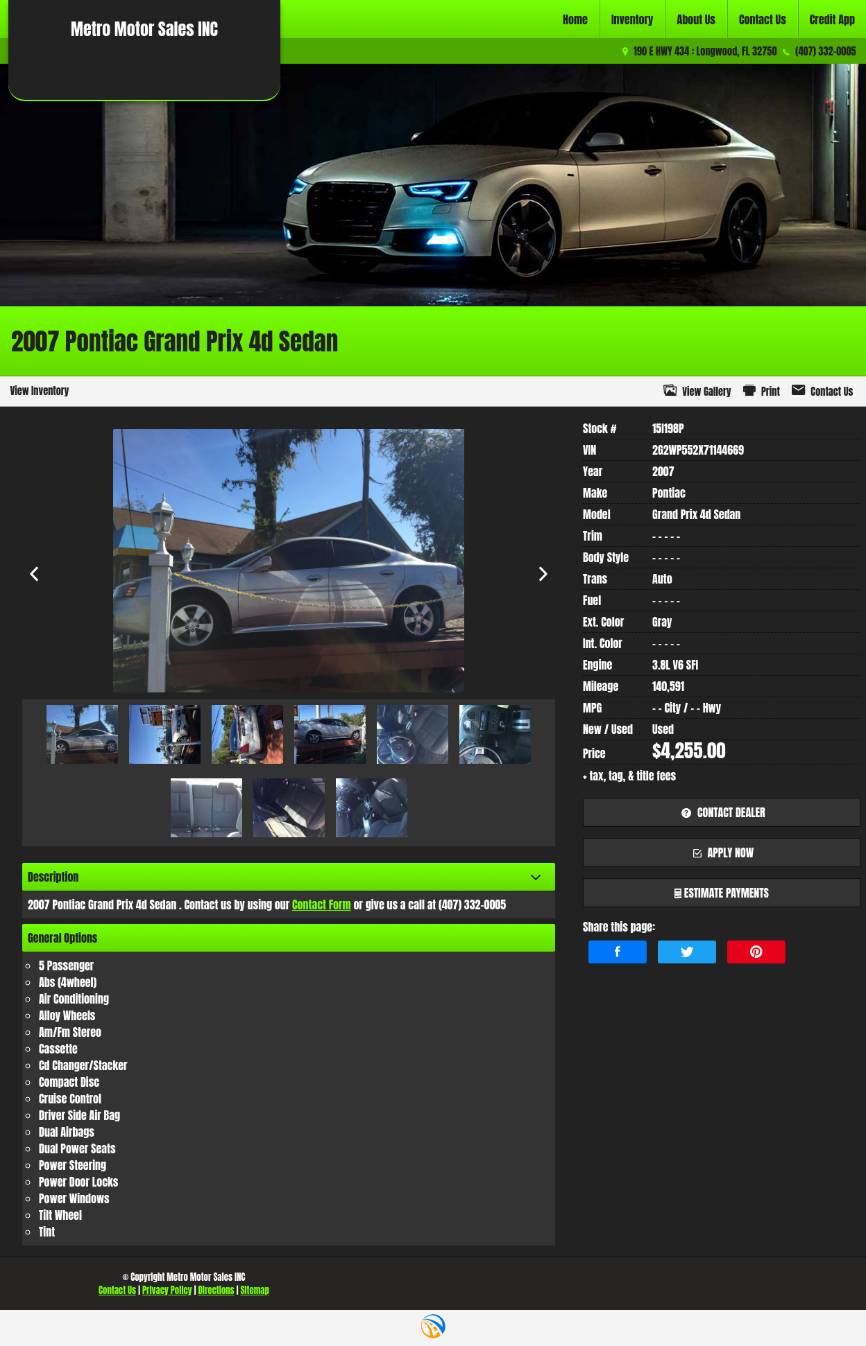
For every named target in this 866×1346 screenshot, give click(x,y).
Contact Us (117, 1290)
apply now (722, 852)
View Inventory (39, 391)
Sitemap (254, 1290)
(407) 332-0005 (825, 51)
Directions (216, 1290)
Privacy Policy (167, 1290)
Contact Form (321, 904)
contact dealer (721, 812)
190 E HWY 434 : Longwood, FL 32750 (705, 51)
